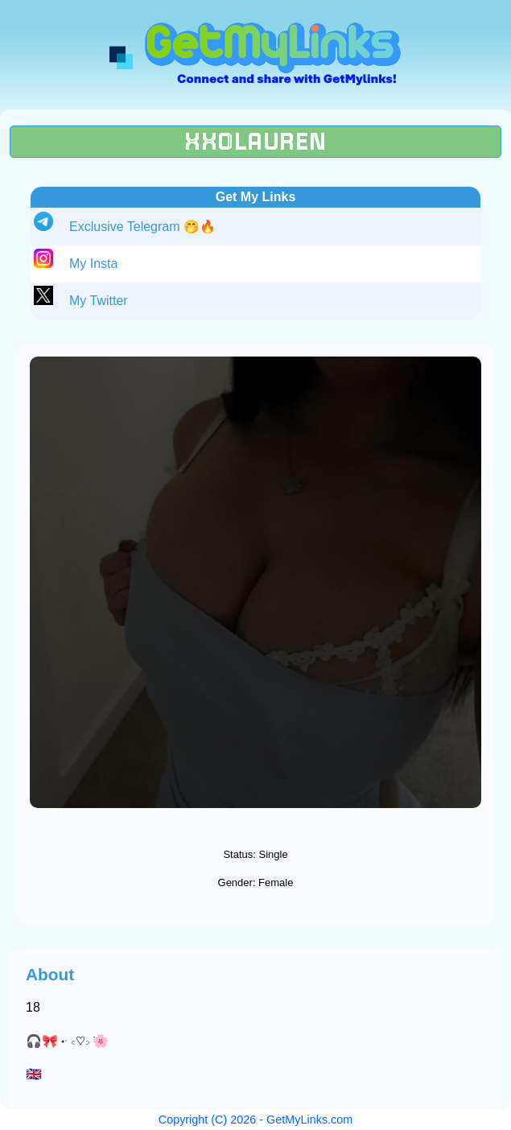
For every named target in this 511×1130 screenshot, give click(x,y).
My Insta (93, 263)
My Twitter (98, 300)
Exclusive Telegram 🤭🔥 (142, 226)
